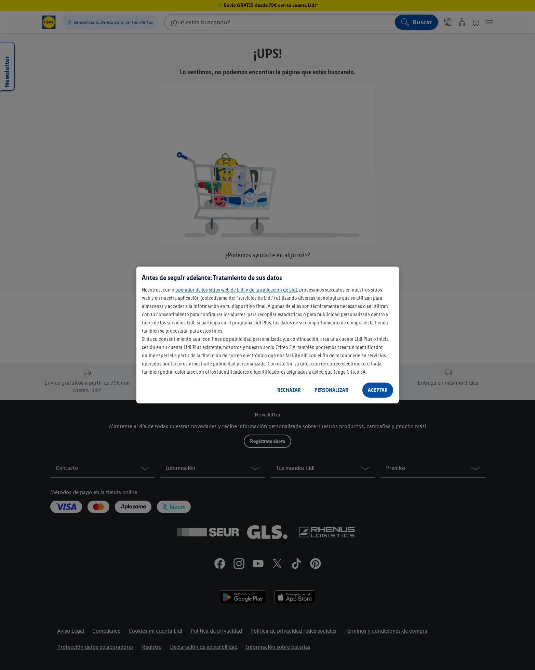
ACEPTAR (378, 390)
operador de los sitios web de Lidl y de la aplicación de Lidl (236, 289)
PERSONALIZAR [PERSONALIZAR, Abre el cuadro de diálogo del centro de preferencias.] (331, 390)
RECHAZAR (289, 390)
